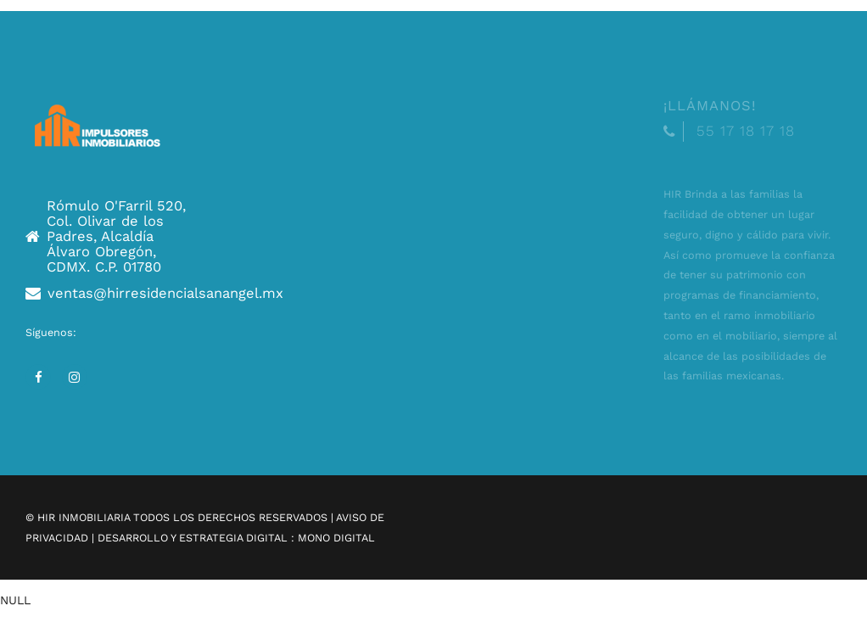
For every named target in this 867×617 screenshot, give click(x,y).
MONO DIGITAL (336, 537)
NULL (15, 600)
